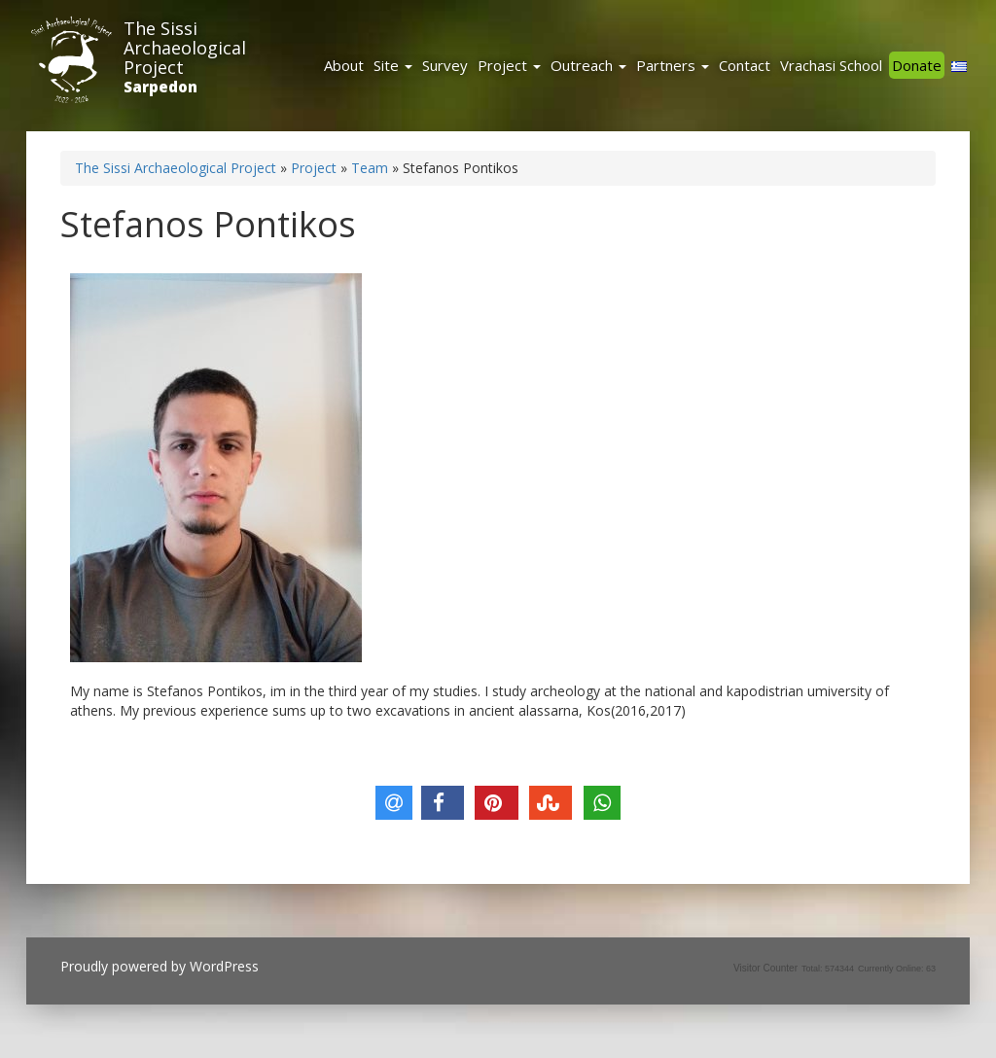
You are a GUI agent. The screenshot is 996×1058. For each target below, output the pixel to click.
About (344, 65)
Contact (744, 65)
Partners (672, 65)
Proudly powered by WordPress (159, 966)
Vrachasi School (831, 65)
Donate (917, 65)
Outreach (588, 65)
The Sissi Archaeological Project (185, 48)
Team (369, 168)
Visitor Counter (765, 968)
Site (393, 65)
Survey (445, 65)
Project (509, 65)
